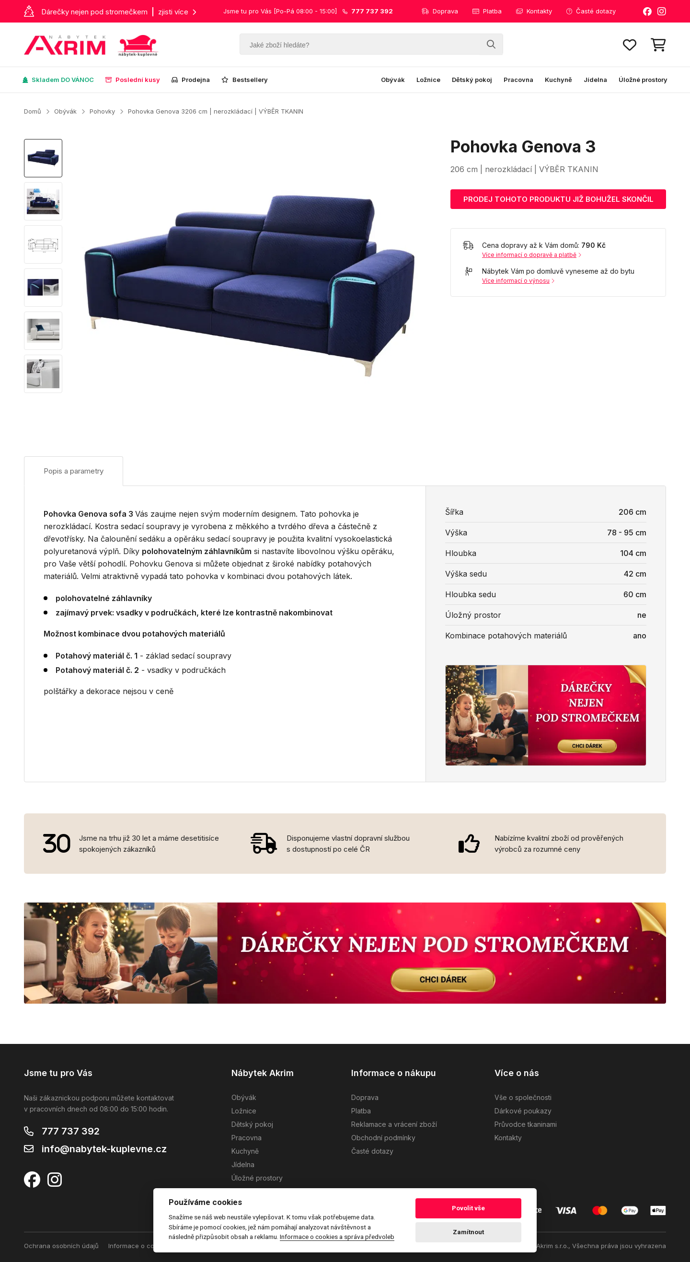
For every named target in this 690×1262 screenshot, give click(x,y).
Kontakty (534, 11)
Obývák (393, 79)
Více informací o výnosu (518, 280)
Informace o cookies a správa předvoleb (337, 1236)
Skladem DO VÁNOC (58, 79)
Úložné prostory (643, 79)
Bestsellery (244, 79)
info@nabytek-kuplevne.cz (104, 1149)
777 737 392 (71, 1131)
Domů (32, 111)
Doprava (440, 11)
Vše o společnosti (523, 1097)
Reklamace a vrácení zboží (394, 1124)
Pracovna (518, 79)
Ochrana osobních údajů (61, 1246)
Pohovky (102, 111)
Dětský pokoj (472, 79)
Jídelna (595, 79)
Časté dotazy (591, 11)
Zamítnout (468, 1232)
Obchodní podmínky (383, 1138)
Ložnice (428, 79)
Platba (487, 11)
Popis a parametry (74, 470)
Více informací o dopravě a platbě (531, 254)
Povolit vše (468, 1208)
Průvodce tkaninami (525, 1124)
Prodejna (191, 79)
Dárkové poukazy (523, 1111)
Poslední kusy (132, 79)
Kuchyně (558, 79)
